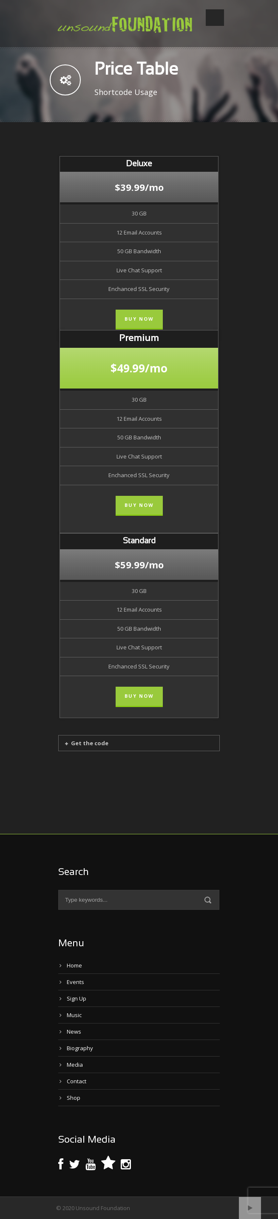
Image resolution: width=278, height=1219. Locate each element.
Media (75, 1064)
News (74, 1031)
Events (75, 982)
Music (74, 1015)
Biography (80, 1048)
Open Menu (215, 17)
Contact (76, 1081)
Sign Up (76, 998)
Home (74, 965)
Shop (73, 1098)
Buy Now (139, 319)
